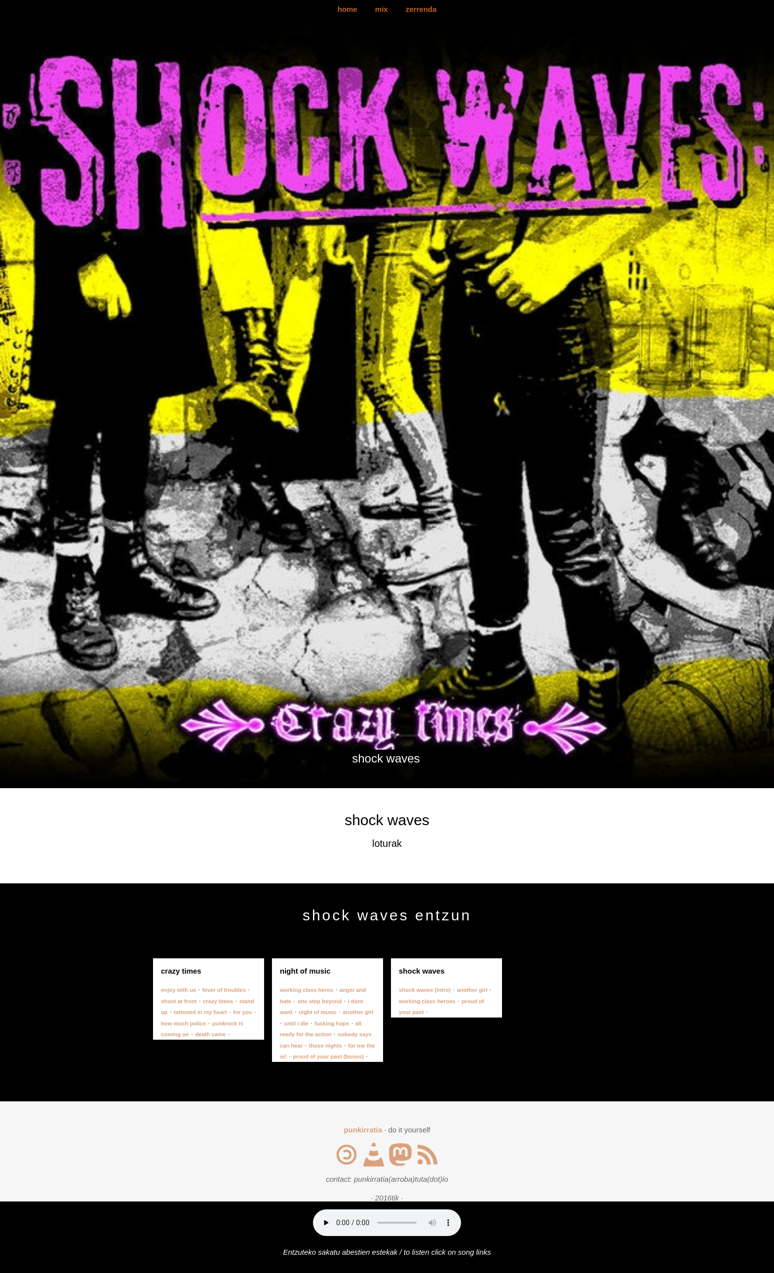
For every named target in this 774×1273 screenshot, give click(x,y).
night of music (318, 1012)
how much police (183, 1023)
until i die (296, 1023)
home (347, 9)
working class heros (306, 990)
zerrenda (421, 9)
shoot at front (179, 1001)
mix (381, 9)
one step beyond (320, 1001)
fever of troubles (224, 990)
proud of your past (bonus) (328, 1056)
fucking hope (331, 1023)
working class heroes (427, 1001)
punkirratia (363, 1130)
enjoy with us (178, 990)
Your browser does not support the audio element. (387, 1222)
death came (210, 1034)
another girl (358, 1012)
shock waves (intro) (425, 990)
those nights (325, 1046)
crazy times (218, 1001)
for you (242, 1012)
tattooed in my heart (200, 1012)
